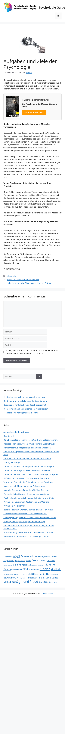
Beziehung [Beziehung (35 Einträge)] (39, 556)
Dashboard (8, 436)
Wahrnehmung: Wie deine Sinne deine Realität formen (28, 532)
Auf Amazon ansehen (34, 112)
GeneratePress (48, 593)
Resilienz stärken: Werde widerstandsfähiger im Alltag (28, 509)
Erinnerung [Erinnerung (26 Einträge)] (7, 565)
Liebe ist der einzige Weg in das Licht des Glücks (29, 283)
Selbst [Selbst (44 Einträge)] (55, 577)
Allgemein (11, 276)
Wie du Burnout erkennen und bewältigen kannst (26, 536)
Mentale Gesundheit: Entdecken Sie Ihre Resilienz (26, 490)
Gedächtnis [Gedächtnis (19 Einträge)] (41, 565)
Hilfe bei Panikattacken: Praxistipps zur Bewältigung (27, 478)
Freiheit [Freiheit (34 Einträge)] (27, 565)
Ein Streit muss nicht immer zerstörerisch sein (24, 397)
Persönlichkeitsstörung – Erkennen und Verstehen (26, 494)
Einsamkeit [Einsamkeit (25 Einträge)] (21, 561)
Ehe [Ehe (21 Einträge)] (16, 561)
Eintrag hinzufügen (12, 462)
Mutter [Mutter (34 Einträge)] (43, 574)
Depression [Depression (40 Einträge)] (8, 560)
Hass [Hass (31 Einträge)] (31, 569)
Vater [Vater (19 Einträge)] (55, 582)
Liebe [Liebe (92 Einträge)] (31, 574)
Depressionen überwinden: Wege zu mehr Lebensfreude (29, 443)
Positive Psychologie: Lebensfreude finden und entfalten (29, 498)
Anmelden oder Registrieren (16, 432)
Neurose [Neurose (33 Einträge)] (7, 578)
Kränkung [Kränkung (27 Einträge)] (23, 574)
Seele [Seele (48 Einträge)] (48, 577)
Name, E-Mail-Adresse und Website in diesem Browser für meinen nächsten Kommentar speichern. (32, 352)
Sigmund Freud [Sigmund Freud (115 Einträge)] (27, 582)
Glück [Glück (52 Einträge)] (25, 569)
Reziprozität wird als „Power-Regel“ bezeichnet (24, 405)
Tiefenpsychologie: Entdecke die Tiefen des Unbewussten (29, 517)
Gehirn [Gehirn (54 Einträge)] (7, 569)
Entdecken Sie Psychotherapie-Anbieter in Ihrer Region (28, 466)
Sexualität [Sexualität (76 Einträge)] (9, 582)
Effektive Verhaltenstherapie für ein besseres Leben (27, 458)
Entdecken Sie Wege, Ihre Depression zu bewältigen (27, 470)
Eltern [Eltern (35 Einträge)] (28, 560)
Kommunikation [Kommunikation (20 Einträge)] (8, 574)
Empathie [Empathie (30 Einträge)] (51, 560)
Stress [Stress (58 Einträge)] (46, 581)
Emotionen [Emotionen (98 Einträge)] (39, 560)
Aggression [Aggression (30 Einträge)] (7, 556)
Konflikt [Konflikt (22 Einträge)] (16, 574)
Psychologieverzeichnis (14, 505)
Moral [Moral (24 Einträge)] (37, 574)
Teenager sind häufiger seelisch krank (20, 412)
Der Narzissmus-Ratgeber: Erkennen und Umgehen (27, 447)
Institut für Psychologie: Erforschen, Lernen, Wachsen (28, 482)
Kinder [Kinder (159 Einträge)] (45, 569)
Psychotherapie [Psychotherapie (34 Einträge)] (33, 578)
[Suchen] (39, 376)
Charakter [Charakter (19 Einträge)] (47, 556)
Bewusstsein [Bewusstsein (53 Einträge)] (27, 556)
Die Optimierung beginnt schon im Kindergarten (25, 408)
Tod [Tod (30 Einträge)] (51, 582)
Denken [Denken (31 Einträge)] (54, 556)
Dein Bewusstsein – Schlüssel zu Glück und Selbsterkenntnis (30, 439)
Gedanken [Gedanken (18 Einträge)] (34, 565)
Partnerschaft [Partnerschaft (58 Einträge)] (18, 577)
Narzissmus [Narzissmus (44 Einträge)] (52, 574)
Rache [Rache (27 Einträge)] (43, 578)
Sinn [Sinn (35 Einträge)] (40, 582)
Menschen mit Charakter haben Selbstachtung (24, 486)
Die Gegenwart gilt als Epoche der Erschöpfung (25, 401)
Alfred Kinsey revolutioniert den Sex (23, 279)
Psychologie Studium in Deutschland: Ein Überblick (26, 501)
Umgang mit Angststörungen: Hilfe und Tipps (24, 521)
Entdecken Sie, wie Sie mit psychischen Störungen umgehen (31, 474)
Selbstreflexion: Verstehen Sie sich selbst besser (25, 513)
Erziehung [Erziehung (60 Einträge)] (18, 564)
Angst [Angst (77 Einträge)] (16, 556)
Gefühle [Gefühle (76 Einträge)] (50, 564)
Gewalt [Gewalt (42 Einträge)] (18, 569)
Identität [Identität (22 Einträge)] (36, 570)
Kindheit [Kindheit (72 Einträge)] (56, 569)
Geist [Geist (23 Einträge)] (13, 570)
